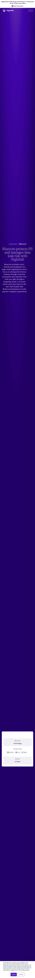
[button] (30, 10)
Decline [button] (21, 974)
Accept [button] (13, 974)
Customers (13, 244)
